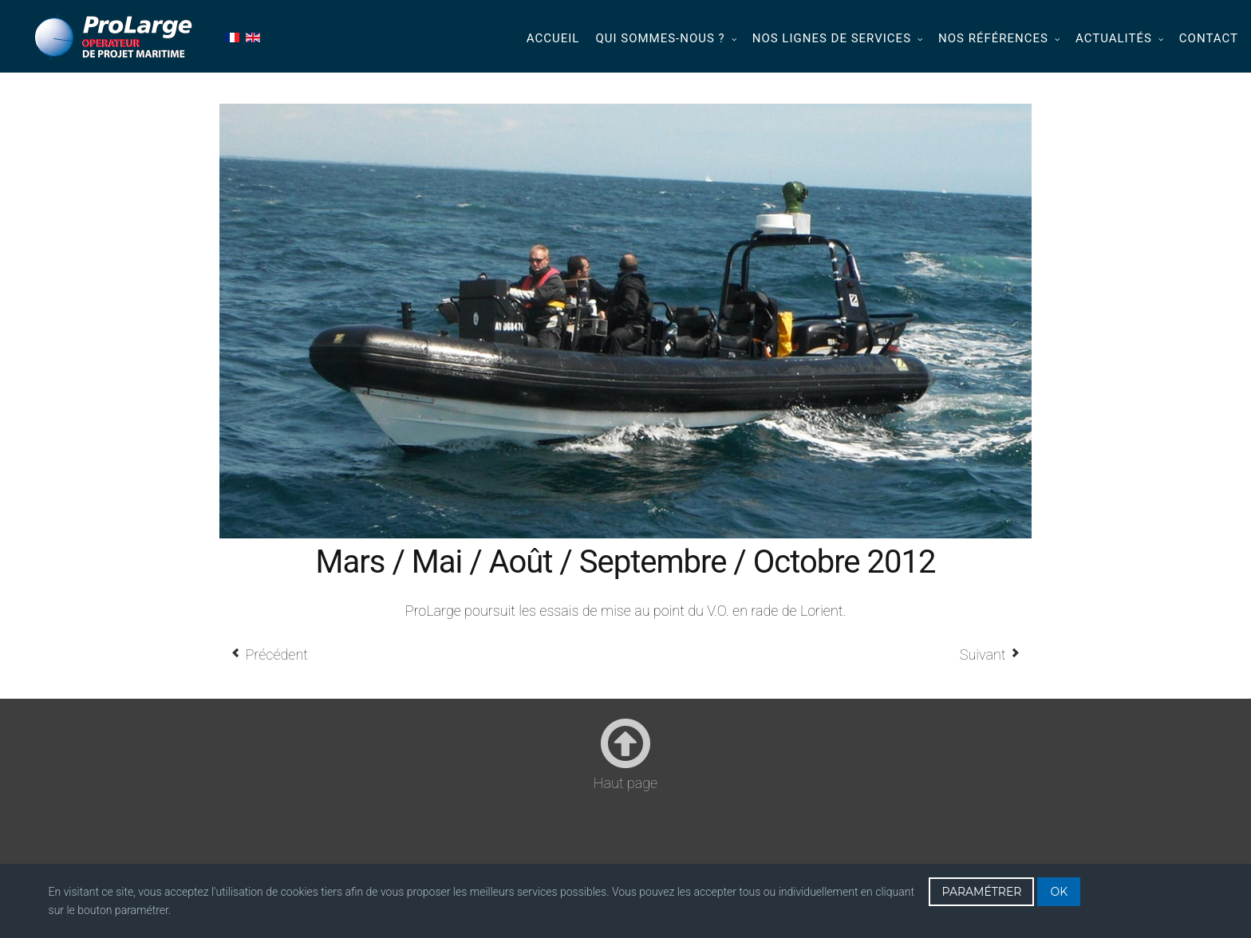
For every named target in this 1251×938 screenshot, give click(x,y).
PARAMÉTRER (981, 892)
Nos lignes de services (831, 38)
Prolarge (114, 37)
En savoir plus (208, 910)
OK (1058, 892)
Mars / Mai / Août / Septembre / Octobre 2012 (626, 562)
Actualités (1113, 38)
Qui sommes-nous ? (659, 38)
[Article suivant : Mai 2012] (990, 654)
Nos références (993, 38)
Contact (1208, 38)
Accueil (553, 38)
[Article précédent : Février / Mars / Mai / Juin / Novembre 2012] (269, 654)
